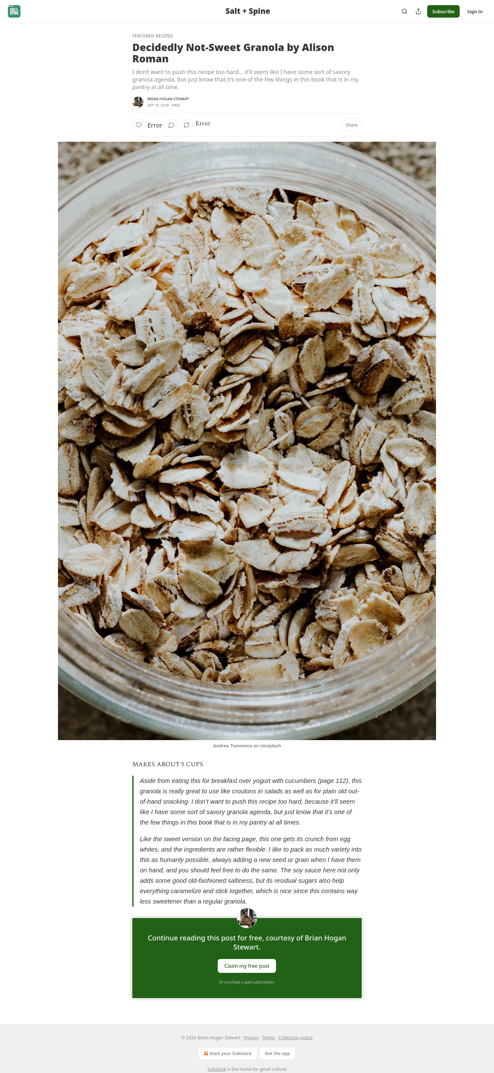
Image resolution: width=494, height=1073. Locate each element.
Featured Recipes (152, 36)
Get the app (277, 1053)
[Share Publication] (418, 11)
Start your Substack (227, 1053)
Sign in (475, 11)
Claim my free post (246, 965)
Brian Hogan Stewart (168, 98)
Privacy (251, 1038)
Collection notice (295, 1038)
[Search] (404, 11)
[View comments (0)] (171, 125)
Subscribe (443, 11)
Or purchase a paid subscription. (247, 982)
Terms (268, 1038)
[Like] (138, 125)
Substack (217, 1069)
